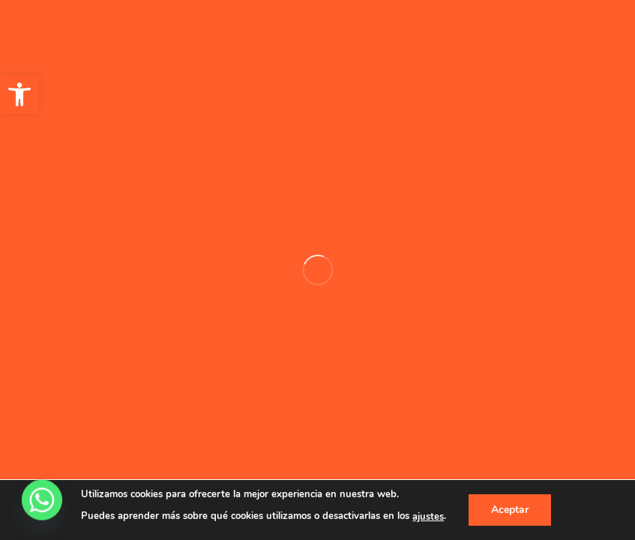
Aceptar (510, 509)
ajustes (428, 517)
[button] (19, 94)
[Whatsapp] (42, 501)
